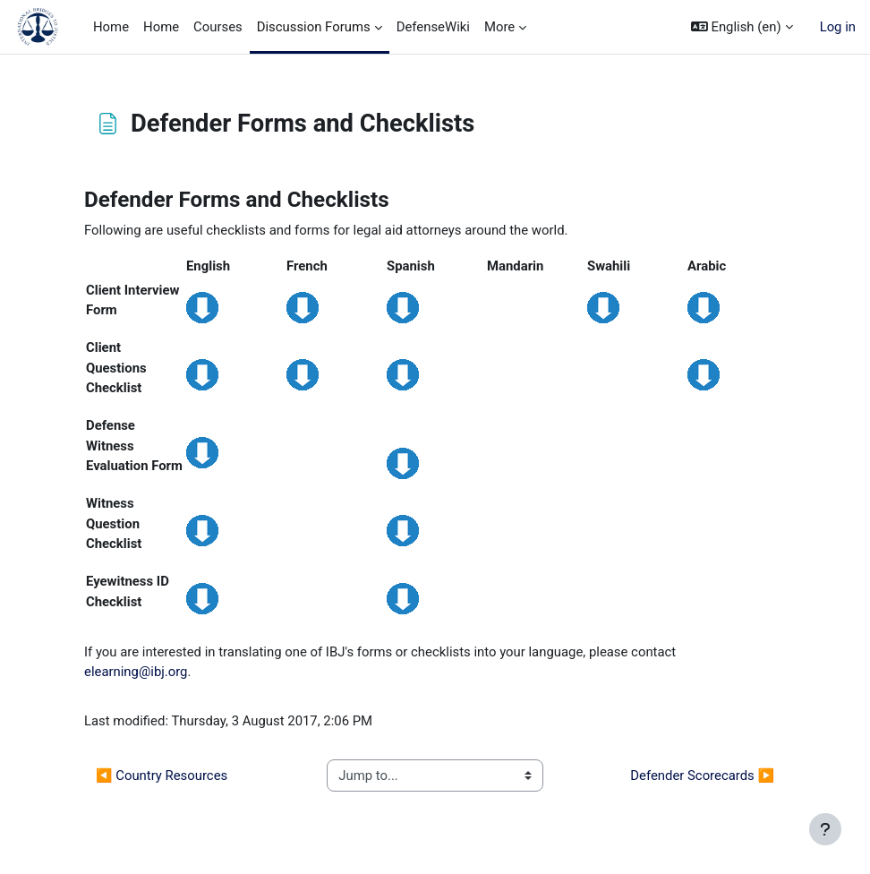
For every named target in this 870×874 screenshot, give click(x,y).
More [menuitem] (499, 27)
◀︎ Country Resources (161, 775)
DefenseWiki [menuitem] (433, 27)
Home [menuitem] (111, 27)
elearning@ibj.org (135, 672)
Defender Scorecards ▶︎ (702, 775)
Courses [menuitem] (218, 27)
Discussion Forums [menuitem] (314, 27)
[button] (742, 27)
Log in (838, 27)
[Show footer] (825, 829)
